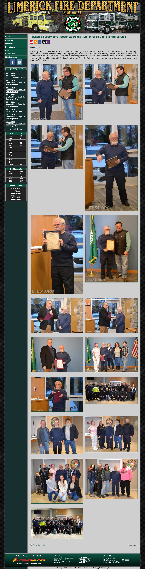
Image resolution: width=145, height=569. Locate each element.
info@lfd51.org (115, 562)
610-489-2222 (123, 560)
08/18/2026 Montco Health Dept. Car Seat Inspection (15, 97)
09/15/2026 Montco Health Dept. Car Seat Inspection (15, 104)
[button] (16, 40)
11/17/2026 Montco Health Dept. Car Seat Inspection (15, 124)
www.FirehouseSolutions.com (29, 564)
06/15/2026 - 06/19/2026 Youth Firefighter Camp (15, 75)
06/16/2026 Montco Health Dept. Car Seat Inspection (15, 82)
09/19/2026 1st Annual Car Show (14, 110)
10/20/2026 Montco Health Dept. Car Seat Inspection (15, 117)
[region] (16, 47)
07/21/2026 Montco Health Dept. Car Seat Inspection (15, 90)
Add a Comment (39, 545)
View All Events (16, 129)
